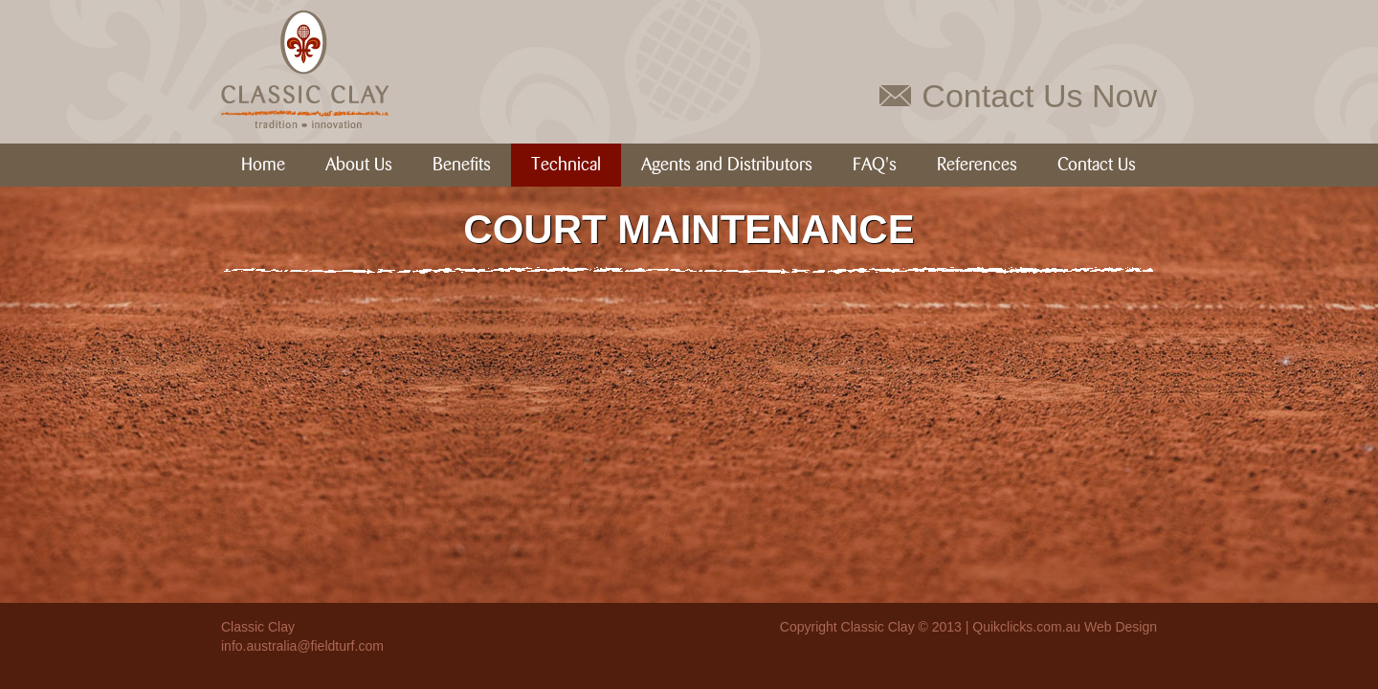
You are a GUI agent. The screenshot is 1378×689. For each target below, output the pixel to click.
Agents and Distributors (726, 165)
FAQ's (875, 165)
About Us (358, 165)
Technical (566, 165)
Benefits (462, 165)
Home (263, 165)
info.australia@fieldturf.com (302, 646)
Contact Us (1096, 165)
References (977, 165)
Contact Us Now (1039, 96)
